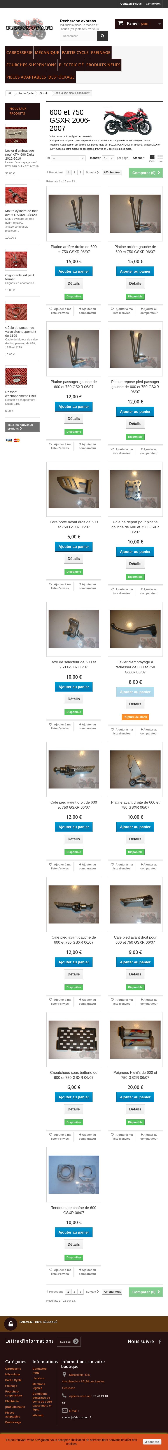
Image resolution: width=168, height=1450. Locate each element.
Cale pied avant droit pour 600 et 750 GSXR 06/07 (135, 939)
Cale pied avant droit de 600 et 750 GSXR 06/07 (74, 805)
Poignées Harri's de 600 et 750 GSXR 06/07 (135, 1075)
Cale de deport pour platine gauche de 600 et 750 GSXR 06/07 (135, 527)
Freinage (100, 52)
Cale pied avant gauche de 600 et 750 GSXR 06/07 (74, 939)
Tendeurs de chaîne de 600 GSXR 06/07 (73, 1210)
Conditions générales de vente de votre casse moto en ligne (42, 1401)
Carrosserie (19, 52)
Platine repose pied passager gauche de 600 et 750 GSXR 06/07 (135, 387)
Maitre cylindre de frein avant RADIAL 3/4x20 (21, 213)
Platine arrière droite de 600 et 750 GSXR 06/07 (74, 249)
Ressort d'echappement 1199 (20, 394)
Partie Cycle (75, 52)
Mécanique (47, 52)
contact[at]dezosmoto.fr (77, 1417)
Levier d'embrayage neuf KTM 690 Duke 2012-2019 (19, 154)
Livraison (39, 1378)
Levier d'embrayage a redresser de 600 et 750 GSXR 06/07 (135, 667)
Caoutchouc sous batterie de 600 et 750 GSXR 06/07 (73, 1075)
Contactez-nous (131, 3)
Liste (160, 158)
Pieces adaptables (26, 77)
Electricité (71, 64)
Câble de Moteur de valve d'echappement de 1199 (20, 331)
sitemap (38, 1415)
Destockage (61, 77)
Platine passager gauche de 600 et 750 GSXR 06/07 (74, 384)
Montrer (95, 158)
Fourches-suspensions (31, 64)
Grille (152, 158)
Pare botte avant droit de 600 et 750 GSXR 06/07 (74, 524)
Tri (48, 158)
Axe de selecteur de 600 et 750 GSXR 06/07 (74, 664)
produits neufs (103, 64)
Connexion (153, 3)
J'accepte (152, 1442)
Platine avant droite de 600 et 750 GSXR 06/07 (135, 805)
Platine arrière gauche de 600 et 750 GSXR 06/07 (135, 249)
